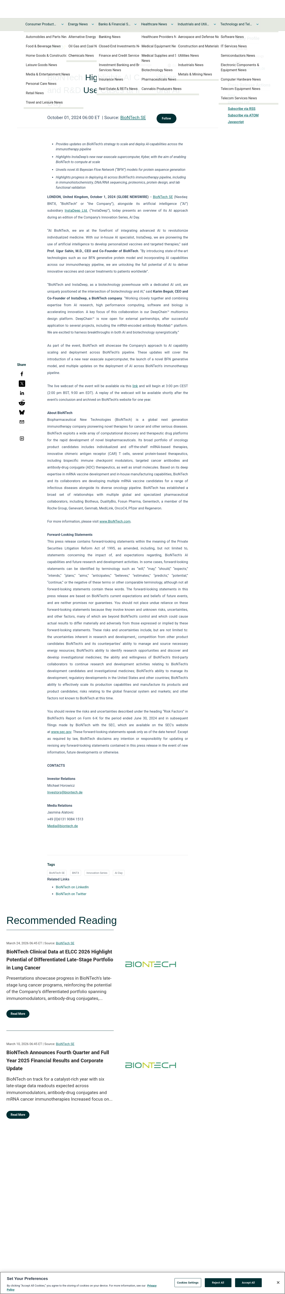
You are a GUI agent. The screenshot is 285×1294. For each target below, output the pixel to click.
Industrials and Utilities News (194, 24)
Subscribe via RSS (242, 109)
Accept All (248, 1284)
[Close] (278, 1284)
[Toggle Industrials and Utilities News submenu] (215, 24)
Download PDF (239, 102)
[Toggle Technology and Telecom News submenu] (257, 24)
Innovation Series (96, 872)
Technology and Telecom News (236, 24)
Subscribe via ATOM (243, 115)
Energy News (78, 24)
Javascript (236, 122)
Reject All (218, 1284)
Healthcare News (154, 24)
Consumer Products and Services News (41, 24)
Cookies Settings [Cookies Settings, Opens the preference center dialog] (188, 1284)
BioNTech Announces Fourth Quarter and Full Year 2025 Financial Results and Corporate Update (57, 1060)
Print (231, 95)
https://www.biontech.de (246, 68)
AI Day (118, 872)
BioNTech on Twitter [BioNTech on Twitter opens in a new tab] (71, 894)
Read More (18, 1013)
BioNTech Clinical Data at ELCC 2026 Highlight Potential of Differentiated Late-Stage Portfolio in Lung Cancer (59, 960)
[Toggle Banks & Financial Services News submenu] (135, 24)
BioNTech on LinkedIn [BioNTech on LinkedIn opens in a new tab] (72, 887)
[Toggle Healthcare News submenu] (172, 24)
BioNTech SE (133, 117)
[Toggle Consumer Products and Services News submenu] (62, 24)
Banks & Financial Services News (114, 24)
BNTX (75, 872)
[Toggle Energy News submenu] (93, 24)
